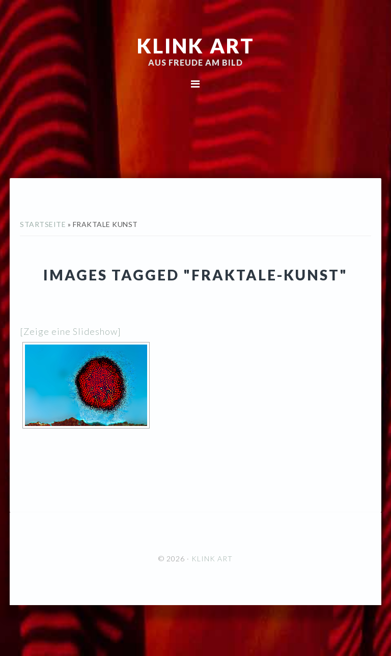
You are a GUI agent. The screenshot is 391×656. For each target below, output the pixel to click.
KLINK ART (196, 46)
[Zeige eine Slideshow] (70, 331)
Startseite (43, 224)
